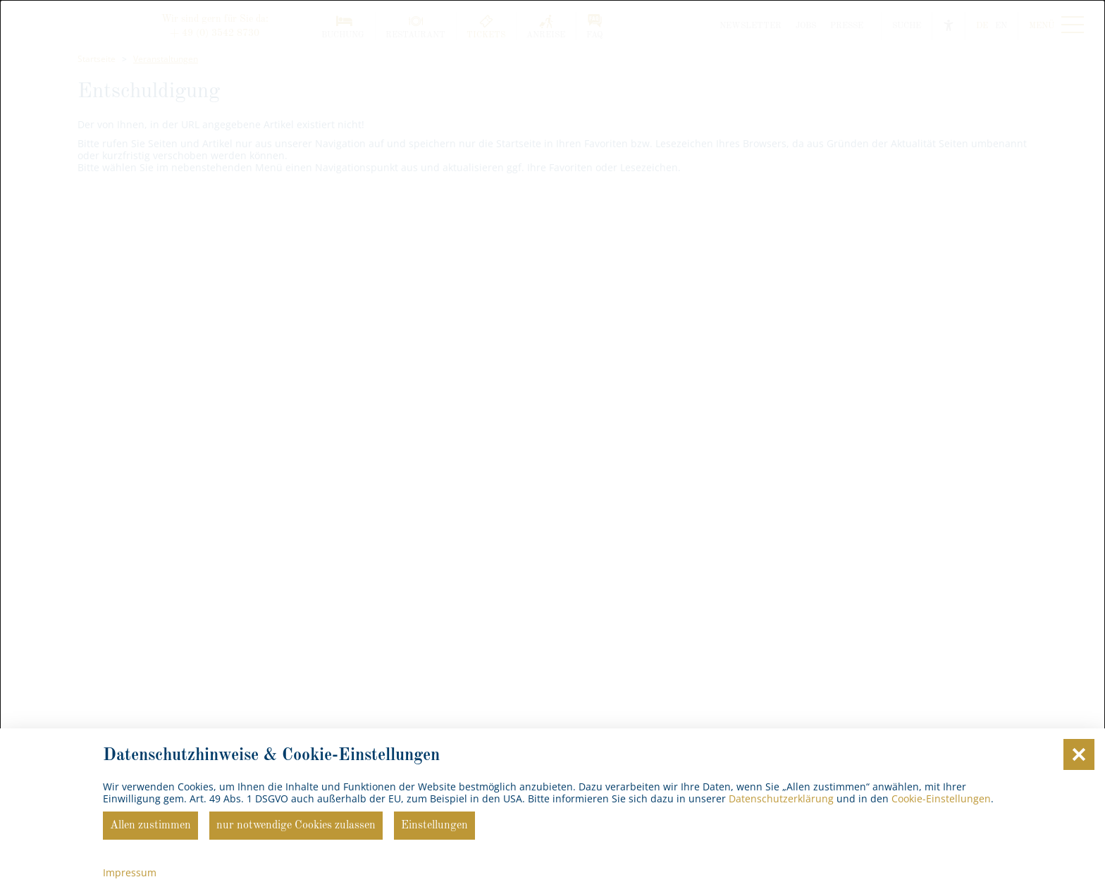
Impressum (129, 872)
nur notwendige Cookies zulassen (296, 825)
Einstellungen (434, 825)
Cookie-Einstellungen (941, 798)
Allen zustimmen (150, 825)
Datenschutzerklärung (781, 798)
